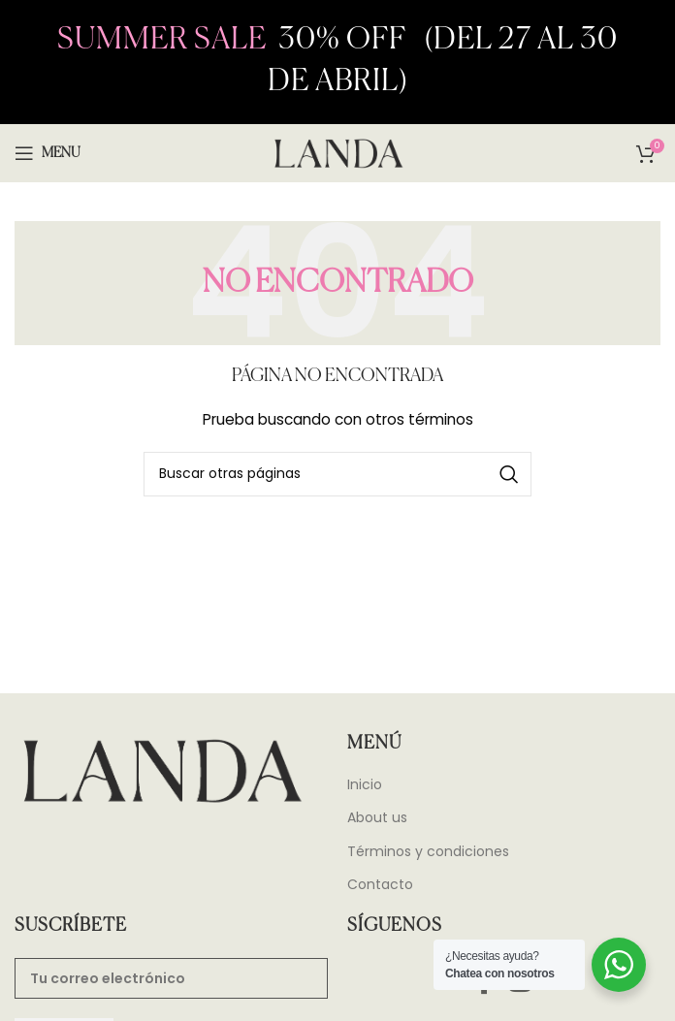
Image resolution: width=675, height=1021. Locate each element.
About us (377, 818)
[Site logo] (337, 152)
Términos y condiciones (428, 852)
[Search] (337, 474)
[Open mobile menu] (47, 153)
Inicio (364, 785)
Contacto (380, 885)
